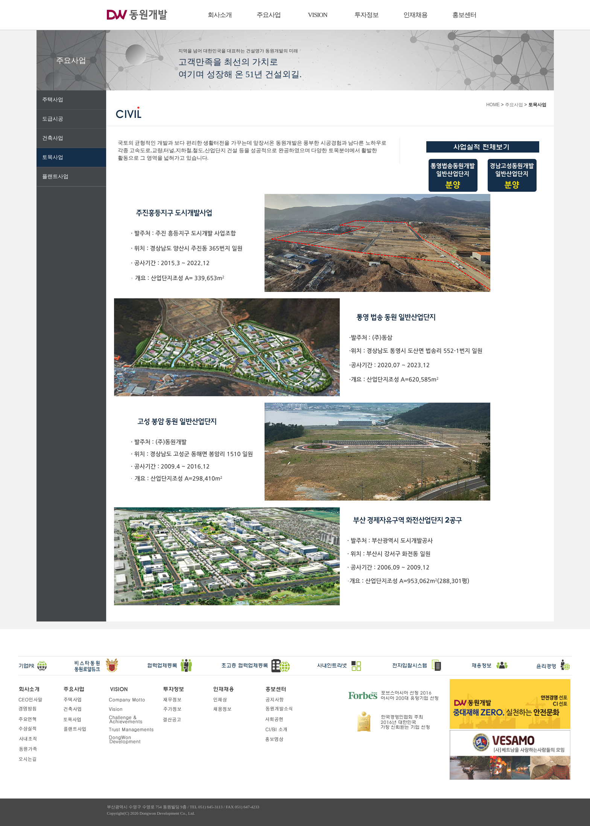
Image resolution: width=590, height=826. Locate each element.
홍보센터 (464, 14)
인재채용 (415, 14)
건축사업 (52, 138)
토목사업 (52, 157)
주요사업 (269, 14)
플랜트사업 (55, 176)
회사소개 (220, 14)
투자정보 (366, 14)
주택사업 (52, 99)
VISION (317, 14)
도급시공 (52, 119)
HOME (493, 104)
